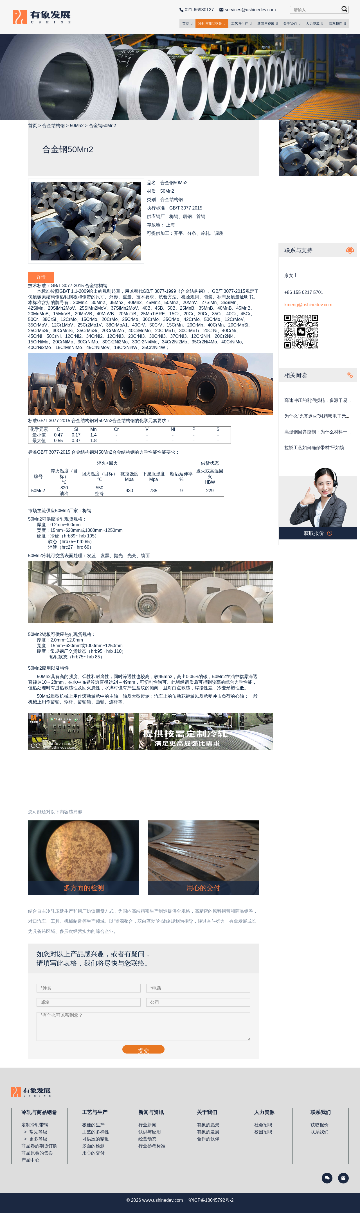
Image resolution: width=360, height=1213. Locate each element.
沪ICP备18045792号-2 (210, 1200)
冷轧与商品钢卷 (212, 23)
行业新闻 (147, 1124)
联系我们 (337, 23)
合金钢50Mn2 (102, 125)
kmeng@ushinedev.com (308, 304)
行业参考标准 (151, 1146)
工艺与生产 (241, 23)
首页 (187, 23)
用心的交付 (93, 1153)
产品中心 (30, 1160)
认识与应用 (149, 1131)
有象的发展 (208, 1131)
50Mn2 (77, 125)
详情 (41, 277)
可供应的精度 (95, 1139)
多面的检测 (93, 1146)
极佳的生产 (93, 1124)
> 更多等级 (34, 1139)
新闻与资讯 (267, 23)
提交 (143, 1051)
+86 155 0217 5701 (303, 292)
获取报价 (319, 1124)
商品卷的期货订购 (39, 1146)
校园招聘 (263, 1131)
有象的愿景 (208, 1124)
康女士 (291, 275)
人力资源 (314, 23)
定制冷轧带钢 (34, 1124)
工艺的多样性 (95, 1131)
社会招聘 (263, 1124)
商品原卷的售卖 (37, 1153)
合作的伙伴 (208, 1139)
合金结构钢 (53, 125)
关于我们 (291, 23)
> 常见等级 (34, 1131)
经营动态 (147, 1139)
